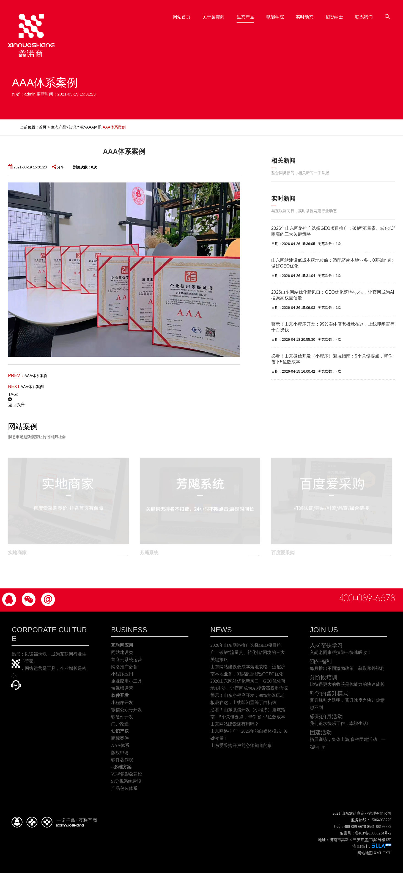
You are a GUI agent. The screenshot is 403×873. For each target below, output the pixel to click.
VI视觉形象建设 (126, 774)
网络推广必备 (124, 666)
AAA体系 (94, 127)
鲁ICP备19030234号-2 (373, 833)
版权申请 (120, 752)
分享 (58, 167)
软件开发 (120, 695)
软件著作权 (122, 759)
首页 (42, 127)
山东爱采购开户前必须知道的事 (241, 745)
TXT (386, 853)
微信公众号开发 (126, 709)
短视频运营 (122, 688)
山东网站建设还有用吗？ (234, 724)
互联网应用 (122, 645)
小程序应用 (122, 674)
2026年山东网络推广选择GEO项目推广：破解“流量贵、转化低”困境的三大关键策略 (247, 652)
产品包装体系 (124, 788)
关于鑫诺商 (230, 14)
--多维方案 (121, 767)
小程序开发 (122, 702)
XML (378, 853)
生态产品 (262, 14)
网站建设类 (122, 652)
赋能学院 (291, 14)
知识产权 (76, 127)
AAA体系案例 (36, 375)
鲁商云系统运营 (126, 659)
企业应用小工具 (126, 681)
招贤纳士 (351, 14)
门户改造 (120, 724)
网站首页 (198, 14)
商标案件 (120, 738)
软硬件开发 (122, 716)
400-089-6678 (367, 598)
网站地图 (365, 853)
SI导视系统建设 (126, 781)
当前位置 (27, 127)
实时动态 (321, 14)
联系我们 (380, 14)
